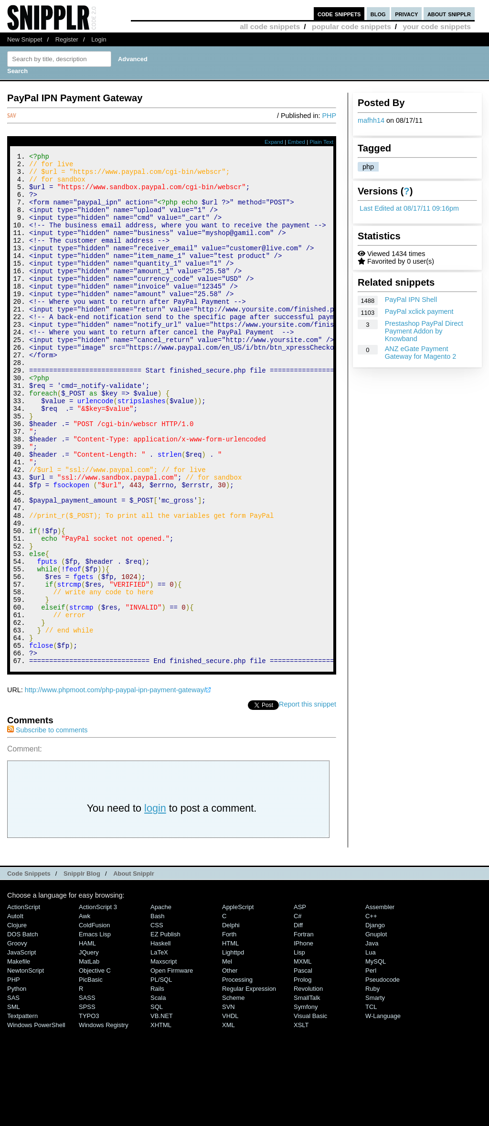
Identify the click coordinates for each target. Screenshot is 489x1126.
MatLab (89, 1057)
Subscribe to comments (47, 826)
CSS (156, 1021)
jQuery (89, 1048)
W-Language (383, 1111)
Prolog (302, 1075)
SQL (156, 1102)
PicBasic (91, 1075)
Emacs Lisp (95, 1030)
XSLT (301, 1121)
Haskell (160, 1039)
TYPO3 (89, 1111)
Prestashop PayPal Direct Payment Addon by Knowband (424, 331)
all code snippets (270, 26)
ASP (300, 1003)
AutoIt (15, 1012)
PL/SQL (161, 1075)
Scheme (233, 1093)
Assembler (379, 1003)
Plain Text (321, 142)
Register (66, 39)
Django (375, 1021)
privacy (406, 14)
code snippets (339, 14)
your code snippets (437, 26)
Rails (157, 1084)
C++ (371, 1012)
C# (298, 1012)
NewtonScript (25, 1066)
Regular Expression (249, 1084)
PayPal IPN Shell (411, 299)
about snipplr (449, 14)
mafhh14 (371, 120)
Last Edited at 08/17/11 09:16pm (409, 208)
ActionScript (23, 1003)
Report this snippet (307, 800)
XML (228, 1121)
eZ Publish (165, 1030)
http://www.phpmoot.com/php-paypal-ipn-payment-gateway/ (115, 786)
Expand (274, 142)
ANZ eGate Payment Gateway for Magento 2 (421, 352)
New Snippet (24, 39)
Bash (157, 1012)
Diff (298, 1021)
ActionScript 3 (98, 1003)
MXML (302, 1057)
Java (371, 1039)
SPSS (87, 1102)
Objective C (95, 1066)
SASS (87, 1093)
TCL (371, 1102)
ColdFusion (94, 1021)
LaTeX (159, 1048)
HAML (87, 1039)
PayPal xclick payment (419, 311)
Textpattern (22, 1111)
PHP (329, 115)
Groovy (17, 1039)
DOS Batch (22, 1030)
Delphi (231, 1021)
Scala (158, 1093)
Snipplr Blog (82, 969)
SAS (13, 1093)
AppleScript (238, 1003)
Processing (237, 1075)
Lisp (299, 1048)
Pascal (303, 1066)
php (368, 167)
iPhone (303, 1039)
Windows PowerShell (36, 1121)
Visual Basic (310, 1111)
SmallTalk (307, 1093)
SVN (228, 1102)
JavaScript (21, 1048)
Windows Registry (103, 1121)
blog (378, 14)
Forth (229, 1030)
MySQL (375, 1057)
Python (16, 1084)
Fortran (304, 1030)
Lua (370, 1048)
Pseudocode (382, 1075)
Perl (370, 1066)
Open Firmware (171, 1066)
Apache (160, 1003)
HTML (230, 1039)
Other (229, 1066)
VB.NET (161, 1111)
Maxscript (163, 1057)
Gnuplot (376, 1030)
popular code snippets (351, 26)
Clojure (17, 1021)
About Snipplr (133, 969)
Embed (296, 142)
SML (13, 1102)
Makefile (18, 1057)
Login (98, 39)
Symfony (306, 1102)
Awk (84, 1012)
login (155, 904)
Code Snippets (29, 969)
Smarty (375, 1093)
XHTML (160, 1121)
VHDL (230, 1111)
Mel (227, 1057)
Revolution (308, 1084)
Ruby (372, 1084)
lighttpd (233, 1048)
